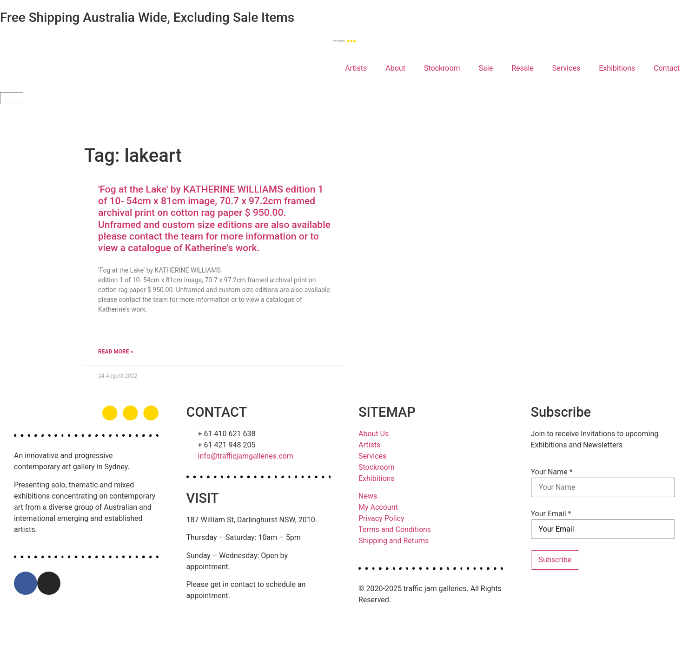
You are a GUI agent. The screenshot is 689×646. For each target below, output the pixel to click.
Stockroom (442, 68)
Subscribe (555, 559)
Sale (486, 68)
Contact (667, 68)
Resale (522, 68)
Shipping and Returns (393, 540)
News (367, 496)
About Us (373, 433)
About (395, 68)
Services (566, 68)
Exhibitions (617, 68)
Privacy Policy (381, 518)
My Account (378, 507)
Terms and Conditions (394, 529)
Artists (356, 68)
